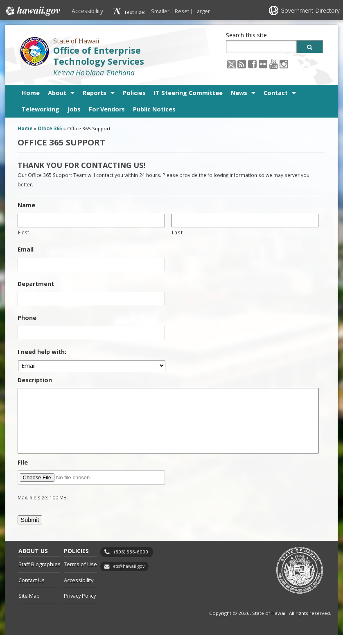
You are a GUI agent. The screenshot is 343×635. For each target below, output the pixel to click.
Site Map (29, 595)
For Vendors (107, 109)
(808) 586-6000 (131, 552)
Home (31, 93)
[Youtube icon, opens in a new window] (273, 63)
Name (26, 205)
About (57, 93)
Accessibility (87, 11)
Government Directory (310, 10)
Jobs (74, 109)
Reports (94, 93)
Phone (27, 318)
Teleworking (40, 109)
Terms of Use (80, 564)
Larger (202, 11)
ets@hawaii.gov (128, 566)
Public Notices (154, 109)
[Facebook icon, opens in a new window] (252, 63)
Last (177, 232)
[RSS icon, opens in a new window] (241, 63)
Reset (182, 11)
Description (35, 380)
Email (26, 249)
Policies (134, 93)
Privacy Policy (80, 595)
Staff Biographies (39, 564)
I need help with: (42, 352)
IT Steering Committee (188, 93)
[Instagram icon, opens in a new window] (284, 63)
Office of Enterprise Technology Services (98, 56)
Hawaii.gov (32, 11)
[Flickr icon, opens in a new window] (263, 63)
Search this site (246, 35)
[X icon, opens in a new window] (231, 63)
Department (36, 284)
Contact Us (31, 580)
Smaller (160, 11)
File (23, 462)
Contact (276, 93)
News (239, 93)
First (23, 232)
